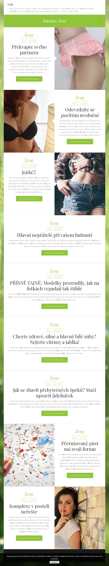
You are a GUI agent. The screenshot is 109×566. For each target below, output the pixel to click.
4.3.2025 (33, 166)
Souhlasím (54, 562)
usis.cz (24, 40)
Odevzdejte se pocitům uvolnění (80, 112)
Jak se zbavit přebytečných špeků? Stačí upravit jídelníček (54, 393)
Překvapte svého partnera (29, 49)
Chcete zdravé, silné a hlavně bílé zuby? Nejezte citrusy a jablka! (54, 339)
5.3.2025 (83, 103)
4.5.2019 (33, 500)
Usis (10, 4)
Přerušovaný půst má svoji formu (79, 446)
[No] (106, 559)
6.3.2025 (33, 40)
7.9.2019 (83, 437)
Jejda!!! (29, 172)
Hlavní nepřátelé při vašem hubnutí (54, 235)
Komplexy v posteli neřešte (29, 509)
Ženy (29, 35)
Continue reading (29, 79)
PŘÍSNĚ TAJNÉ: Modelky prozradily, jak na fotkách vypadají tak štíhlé (54, 286)
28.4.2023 (58, 229)
